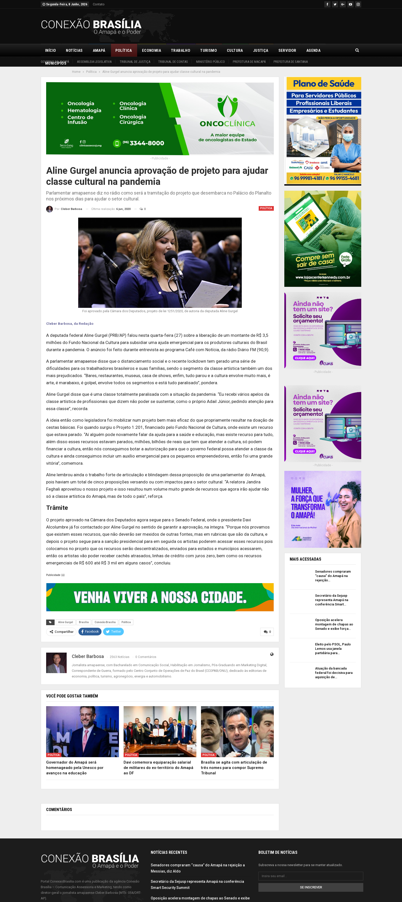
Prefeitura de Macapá (249, 62)
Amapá (99, 50)
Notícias (74, 50)
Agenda (313, 50)
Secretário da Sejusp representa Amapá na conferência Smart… (331, 600)
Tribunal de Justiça (135, 62)
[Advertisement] (268, 25)
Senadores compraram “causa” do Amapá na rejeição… (333, 576)
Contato (99, 4)
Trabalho (180, 50)
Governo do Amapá (55, 62)
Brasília (84, 622)
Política (123, 50)
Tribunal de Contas (173, 62)
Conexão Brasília (105, 622)
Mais (335, 50)
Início (50, 50)
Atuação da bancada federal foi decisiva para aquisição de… (334, 672)
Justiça (260, 50)
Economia (151, 50)
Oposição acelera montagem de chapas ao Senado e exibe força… (334, 624)
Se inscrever (311, 887)
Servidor (287, 50)
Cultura (235, 50)
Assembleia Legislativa (94, 62)
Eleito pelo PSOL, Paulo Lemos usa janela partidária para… (333, 648)
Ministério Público (210, 62)
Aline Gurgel (65, 622)
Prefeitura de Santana (291, 62)
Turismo (208, 50)
